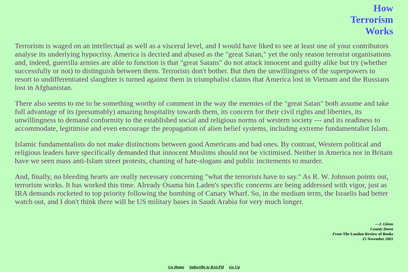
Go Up (234, 267)
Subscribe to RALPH (206, 267)
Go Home (176, 267)
